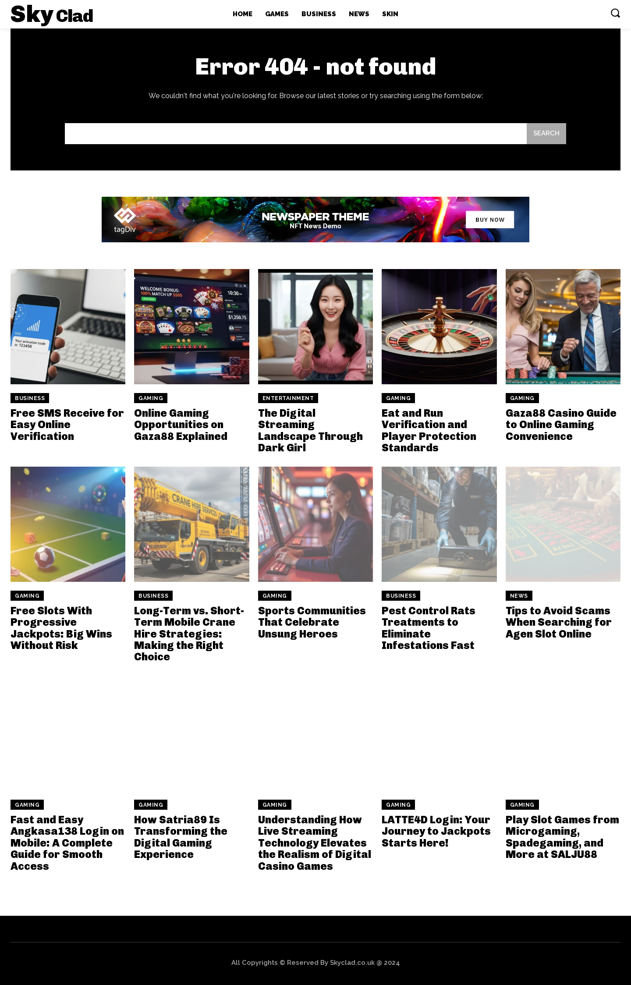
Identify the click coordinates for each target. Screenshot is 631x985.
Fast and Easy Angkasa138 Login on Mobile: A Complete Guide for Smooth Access (67, 842)
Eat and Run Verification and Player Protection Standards (429, 430)
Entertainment (288, 398)
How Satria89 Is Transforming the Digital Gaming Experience (180, 837)
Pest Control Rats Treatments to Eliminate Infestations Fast (428, 628)
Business (30, 398)
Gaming (150, 398)
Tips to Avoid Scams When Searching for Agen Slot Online (559, 622)
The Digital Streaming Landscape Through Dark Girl (310, 430)
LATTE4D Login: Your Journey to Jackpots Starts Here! (436, 831)
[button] (615, 12)
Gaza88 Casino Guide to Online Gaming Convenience (561, 425)
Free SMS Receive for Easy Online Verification (67, 425)
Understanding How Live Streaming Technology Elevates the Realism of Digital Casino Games (314, 842)
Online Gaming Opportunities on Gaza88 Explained (180, 425)
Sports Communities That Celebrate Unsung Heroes (312, 622)
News (519, 596)
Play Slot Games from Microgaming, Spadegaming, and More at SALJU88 (562, 837)
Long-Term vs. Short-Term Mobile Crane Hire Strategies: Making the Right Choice (189, 633)
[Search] (546, 134)
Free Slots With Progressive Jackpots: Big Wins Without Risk (61, 628)
